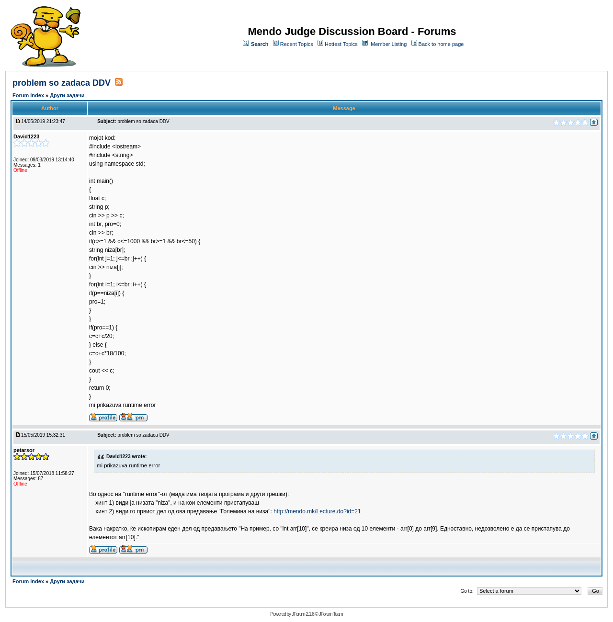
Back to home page (441, 44)
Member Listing (389, 44)
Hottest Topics (341, 44)
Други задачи (67, 95)
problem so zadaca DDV (61, 83)
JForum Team (331, 614)
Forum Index (28, 95)
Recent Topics (296, 44)
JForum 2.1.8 (303, 614)
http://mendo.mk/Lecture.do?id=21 (317, 511)
